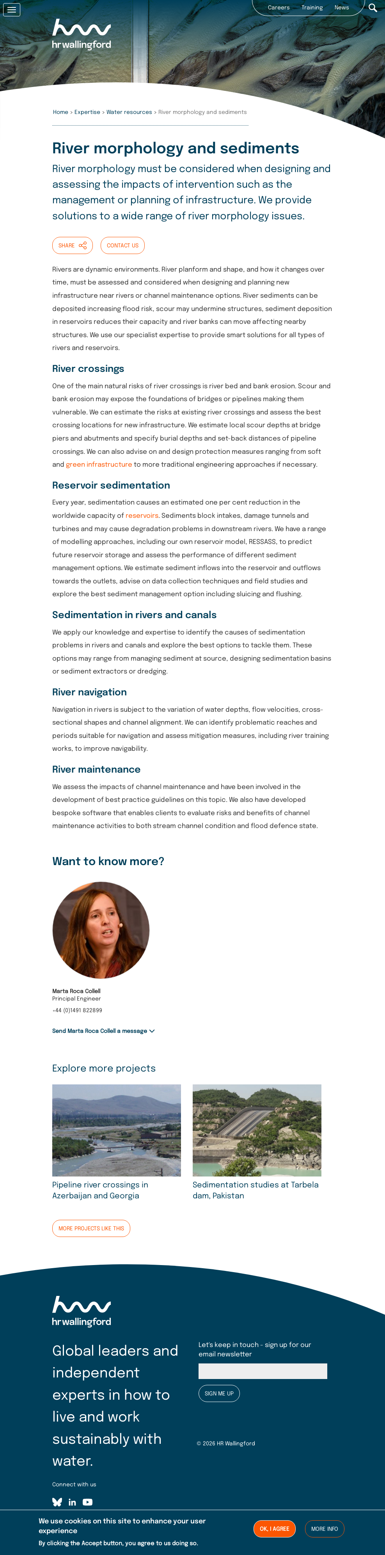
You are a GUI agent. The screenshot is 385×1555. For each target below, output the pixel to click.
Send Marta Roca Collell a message (99, 1031)
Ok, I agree (274, 1529)
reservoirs (142, 516)
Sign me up (219, 1394)
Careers (279, 8)
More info (324, 1529)
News (342, 8)
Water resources (129, 112)
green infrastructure (99, 465)
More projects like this (91, 1229)
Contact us (122, 246)
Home (60, 112)
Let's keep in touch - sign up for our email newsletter (255, 1350)
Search (373, 8)
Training (312, 8)
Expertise (87, 112)
